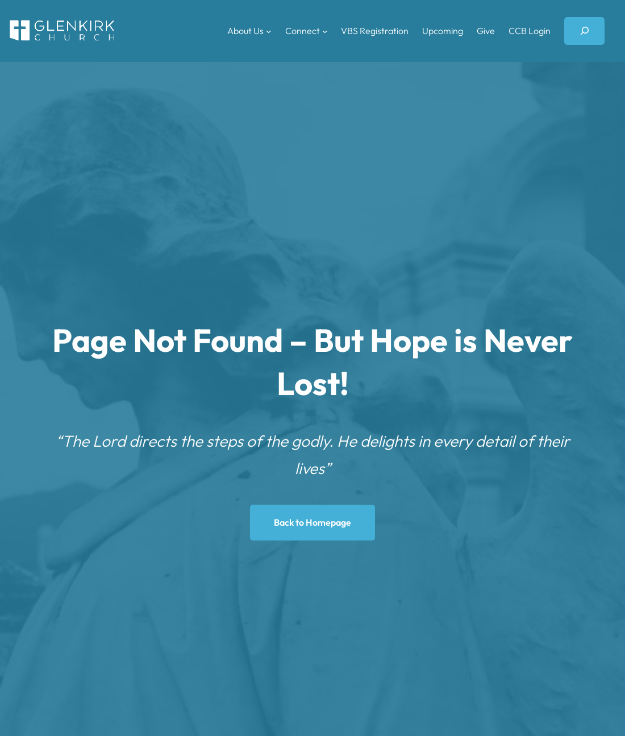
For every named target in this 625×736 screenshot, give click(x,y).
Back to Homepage (312, 522)
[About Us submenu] (269, 31)
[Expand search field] (584, 31)
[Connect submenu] (325, 31)
